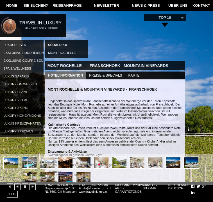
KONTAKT (201, 5)
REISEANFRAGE (67, 5)
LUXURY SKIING (15, 107)
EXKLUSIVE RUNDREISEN (23, 52)
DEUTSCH (175, 188)
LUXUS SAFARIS (16, 76)
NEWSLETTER (106, 5)
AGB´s (119, 188)
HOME (11, 5)
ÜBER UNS (177, 5)
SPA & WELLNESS (17, 68)
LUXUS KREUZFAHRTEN (22, 123)
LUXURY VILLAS (15, 100)
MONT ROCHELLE (62, 52)
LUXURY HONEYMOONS (22, 115)
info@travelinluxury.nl (96, 188)
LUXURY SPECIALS (18, 131)
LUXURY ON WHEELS (20, 84)
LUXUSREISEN (14, 45)
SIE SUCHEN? (35, 5)
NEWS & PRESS (146, 5)
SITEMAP (149, 188)
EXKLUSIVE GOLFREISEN (23, 60)
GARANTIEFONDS (128, 191)
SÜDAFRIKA (57, 45)
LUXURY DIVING (15, 92)
